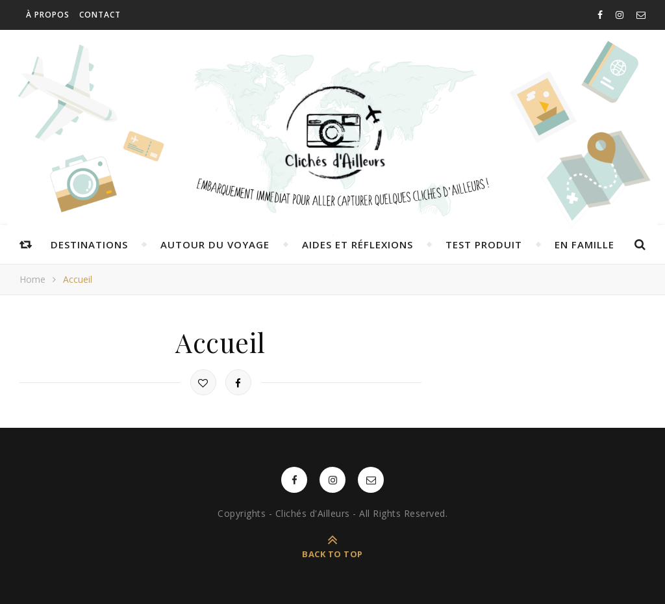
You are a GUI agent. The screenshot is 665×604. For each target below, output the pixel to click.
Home (32, 279)
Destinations (89, 244)
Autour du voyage (215, 244)
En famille (584, 244)
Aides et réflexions (357, 244)
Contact (100, 14)
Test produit (483, 244)
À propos (47, 14)
